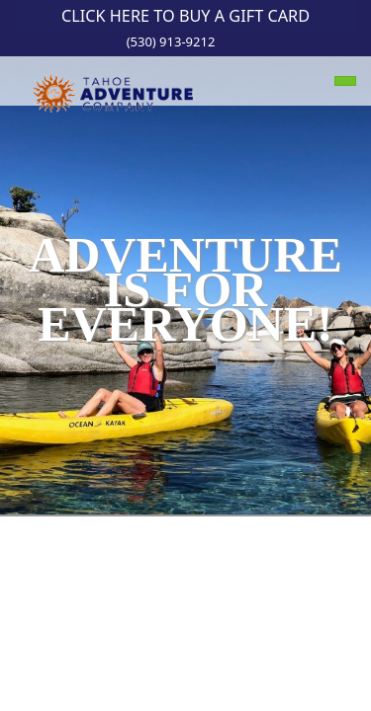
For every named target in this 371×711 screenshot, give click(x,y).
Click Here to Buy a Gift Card (185, 16)
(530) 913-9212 (171, 41)
